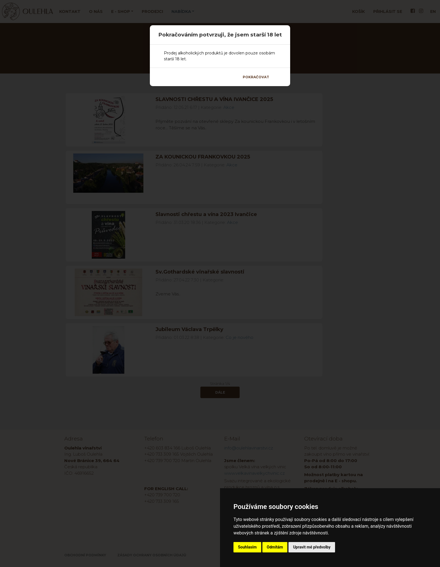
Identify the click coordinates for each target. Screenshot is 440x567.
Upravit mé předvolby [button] (311, 547)
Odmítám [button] (275, 547)
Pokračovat (256, 77)
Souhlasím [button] (247, 547)
